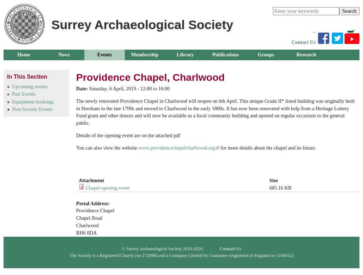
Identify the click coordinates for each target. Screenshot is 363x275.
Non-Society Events (32, 109)
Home (23, 54)
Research (306, 54)
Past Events (23, 94)
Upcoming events (30, 86)
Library (185, 54)
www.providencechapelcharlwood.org (178, 148)
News (64, 54)
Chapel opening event (107, 188)
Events (104, 54)
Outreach (23, 65)
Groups (266, 54)
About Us (64, 65)
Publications (225, 54)
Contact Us (304, 42)
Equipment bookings (33, 102)
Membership (145, 54)
